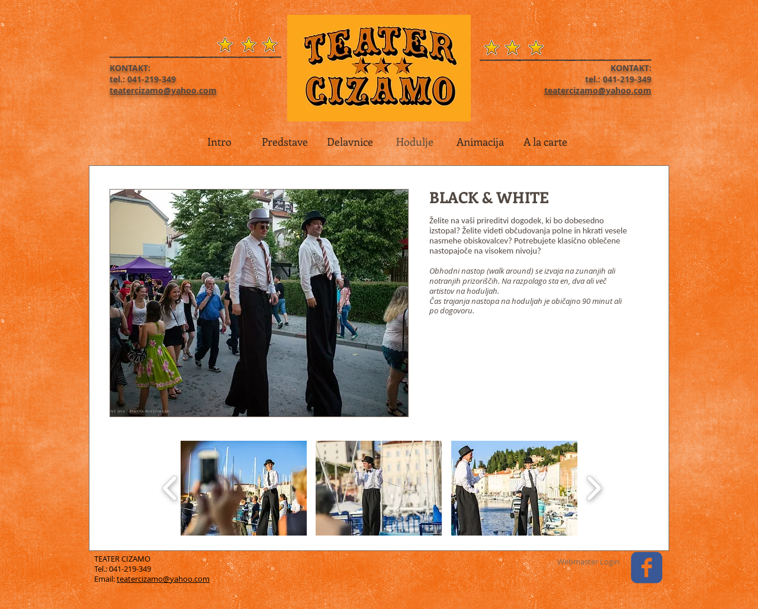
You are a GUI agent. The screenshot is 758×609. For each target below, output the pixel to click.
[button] (244, 488)
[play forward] (593, 488)
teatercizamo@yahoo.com (163, 578)
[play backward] (170, 488)
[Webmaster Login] (588, 561)
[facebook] (647, 568)
